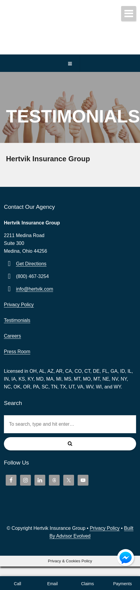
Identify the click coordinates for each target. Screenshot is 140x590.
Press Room (17, 351)
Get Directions (31, 263)
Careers (12, 335)
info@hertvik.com (34, 289)
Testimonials (17, 320)
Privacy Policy (19, 304)
